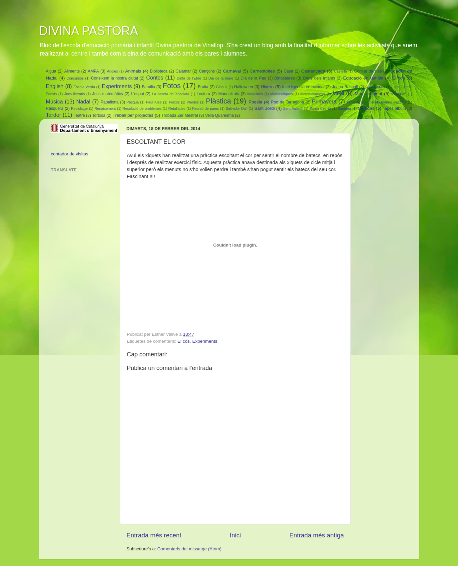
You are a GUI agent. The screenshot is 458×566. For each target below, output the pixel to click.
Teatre (79, 115)
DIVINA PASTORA (88, 31)
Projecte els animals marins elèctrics (376, 102)
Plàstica (218, 101)
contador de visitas (70, 153)
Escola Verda (84, 87)
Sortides (366, 108)
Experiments (117, 86)
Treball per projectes (133, 115)
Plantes (193, 102)
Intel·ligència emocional (303, 87)
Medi (338, 93)
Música (54, 101)
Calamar (183, 71)
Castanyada (313, 71)
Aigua (51, 71)
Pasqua (133, 102)
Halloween (243, 87)
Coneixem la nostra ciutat (114, 78)
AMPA (93, 71)
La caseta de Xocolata (170, 94)
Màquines (255, 94)
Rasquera (55, 108)
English (55, 86)
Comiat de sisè (368, 71)
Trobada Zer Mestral (180, 115)
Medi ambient (368, 93)
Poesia (255, 101)
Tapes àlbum (394, 108)
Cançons (207, 71)
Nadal (83, 101)
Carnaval (232, 71)
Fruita (203, 87)
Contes (154, 78)
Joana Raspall (345, 87)
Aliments (72, 71)
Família (148, 87)
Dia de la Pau (253, 78)
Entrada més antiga (316, 535)
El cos (398, 78)
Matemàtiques (281, 94)
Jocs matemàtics (107, 94)
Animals (133, 71)
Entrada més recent (154, 535)
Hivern (267, 86)
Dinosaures (284, 78)
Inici (235, 535)
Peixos (174, 102)
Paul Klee (154, 102)
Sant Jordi (264, 108)
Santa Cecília (320, 108)
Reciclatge (79, 108)
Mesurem (398, 94)
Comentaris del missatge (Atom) (189, 548)
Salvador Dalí (236, 108)
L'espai (137, 94)
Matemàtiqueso (312, 94)
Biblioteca (159, 71)
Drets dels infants (319, 78)
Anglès (112, 71)
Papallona (110, 102)
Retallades (176, 108)
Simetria (344, 108)
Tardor (53, 115)
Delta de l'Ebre (189, 78)
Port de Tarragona (287, 102)
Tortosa (99, 115)
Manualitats (229, 94)
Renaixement (105, 108)
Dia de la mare (221, 78)
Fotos (172, 86)
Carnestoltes (262, 71)
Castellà (340, 71)
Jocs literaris (74, 94)
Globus (221, 87)
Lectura (203, 94)
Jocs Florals (375, 87)
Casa (288, 71)
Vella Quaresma (219, 115)
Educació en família (363, 78)
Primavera (324, 101)
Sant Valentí (293, 108)
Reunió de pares (205, 108)
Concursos (75, 78)
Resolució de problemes (142, 108)
